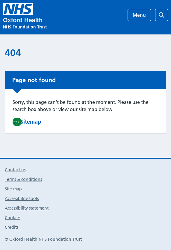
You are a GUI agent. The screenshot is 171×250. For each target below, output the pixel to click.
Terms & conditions (23, 179)
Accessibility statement (27, 208)
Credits (11, 227)
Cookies (12, 217)
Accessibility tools (22, 198)
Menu (139, 15)
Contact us (15, 169)
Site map (13, 189)
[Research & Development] (18, 9)
